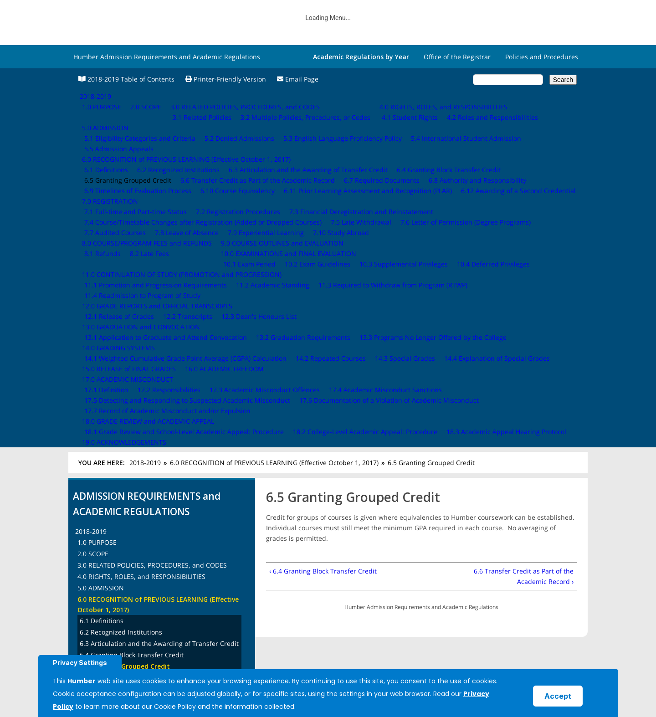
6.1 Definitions (101, 264)
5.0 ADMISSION (100, 231)
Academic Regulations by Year (361, 56)
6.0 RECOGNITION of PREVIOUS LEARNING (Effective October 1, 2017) (274, 106)
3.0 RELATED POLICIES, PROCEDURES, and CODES (152, 209)
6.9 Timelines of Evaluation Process (133, 355)
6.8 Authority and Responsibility (128, 344)
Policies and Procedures (541, 56)
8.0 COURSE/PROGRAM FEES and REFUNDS (142, 423)
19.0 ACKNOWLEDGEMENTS (119, 559)
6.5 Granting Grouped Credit (125, 310)
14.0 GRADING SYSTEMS (113, 502)
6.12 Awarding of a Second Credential (137, 400)
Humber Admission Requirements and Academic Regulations (166, 56)
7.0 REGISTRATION (105, 412)
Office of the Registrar (457, 56)
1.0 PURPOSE (97, 186)
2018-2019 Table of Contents (126, 79)
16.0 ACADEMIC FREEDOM (116, 525)
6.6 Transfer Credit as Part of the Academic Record (157, 321)
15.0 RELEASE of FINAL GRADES (124, 513)
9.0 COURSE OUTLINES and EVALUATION (138, 434)
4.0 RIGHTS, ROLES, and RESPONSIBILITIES (141, 220)
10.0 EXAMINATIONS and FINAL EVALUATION (145, 446)
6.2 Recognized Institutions (121, 275)
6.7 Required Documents (117, 332)
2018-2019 (145, 106)
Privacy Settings (80, 662)
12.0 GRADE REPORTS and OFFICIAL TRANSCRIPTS (152, 479)
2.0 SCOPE (92, 197)
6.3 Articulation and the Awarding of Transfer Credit (159, 287)
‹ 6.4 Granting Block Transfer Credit (323, 214)
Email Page (297, 79)
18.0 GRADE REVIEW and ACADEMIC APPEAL (143, 547)
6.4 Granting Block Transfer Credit (132, 298)
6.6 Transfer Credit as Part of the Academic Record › (524, 220)
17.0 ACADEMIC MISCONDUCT (123, 536)
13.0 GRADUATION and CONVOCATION (136, 491)
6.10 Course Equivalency (117, 367)
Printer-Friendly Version (225, 79)
